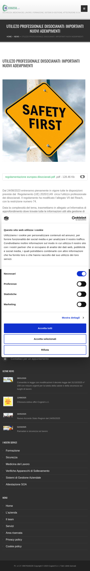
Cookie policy (14, 546)
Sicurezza (11, 457)
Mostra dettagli (71, 317)
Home (9, 37)
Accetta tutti (45, 328)
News (16, 37)
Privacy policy (14, 539)
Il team (10, 519)
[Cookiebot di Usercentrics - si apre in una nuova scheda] (71, 218)
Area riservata (14, 532)
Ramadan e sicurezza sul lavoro (32, 431)
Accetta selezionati (45, 338)
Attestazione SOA (16, 484)
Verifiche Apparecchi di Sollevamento (27, 470)
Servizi (10, 526)
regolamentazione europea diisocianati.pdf (30, 177)
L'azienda (11, 512)
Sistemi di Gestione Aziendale (23, 477)
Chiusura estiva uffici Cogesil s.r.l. (33, 402)
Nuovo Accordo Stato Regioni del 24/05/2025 (38, 418)
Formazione (13, 450)
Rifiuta (45, 349)
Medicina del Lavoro (18, 464)
